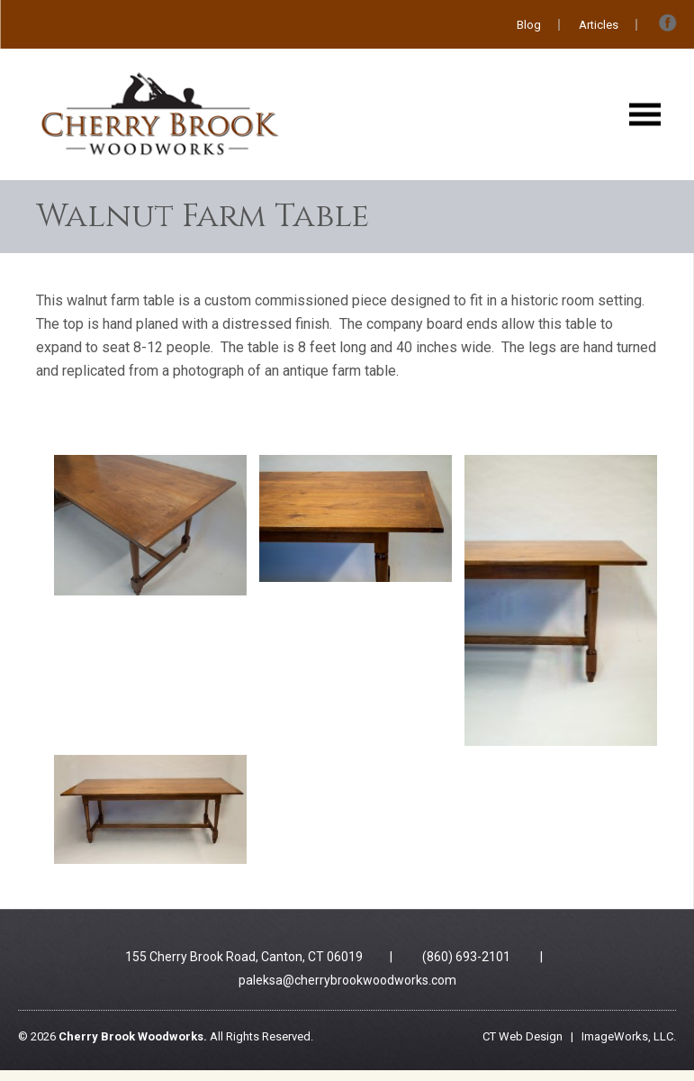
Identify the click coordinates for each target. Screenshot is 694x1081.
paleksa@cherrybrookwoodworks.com (347, 980)
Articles (598, 25)
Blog (529, 25)
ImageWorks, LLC (627, 1036)
